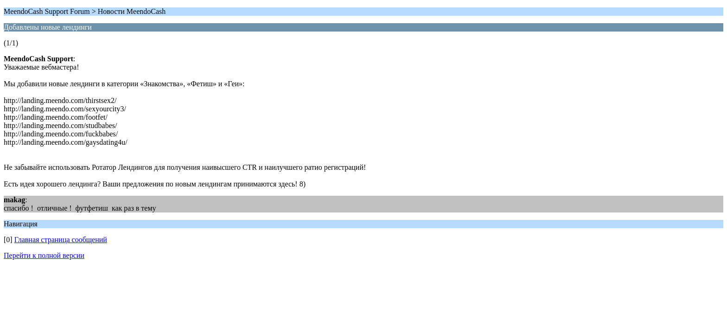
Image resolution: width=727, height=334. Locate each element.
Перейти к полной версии (44, 255)
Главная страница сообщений (60, 240)
